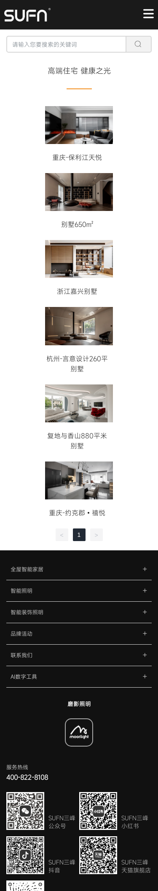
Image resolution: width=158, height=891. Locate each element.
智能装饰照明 (27, 612)
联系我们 (21, 655)
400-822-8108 (27, 777)
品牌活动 (21, 634)
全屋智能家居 (27, 569)
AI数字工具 (24, 676)
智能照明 (21, 591)
